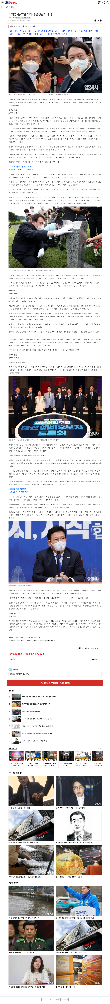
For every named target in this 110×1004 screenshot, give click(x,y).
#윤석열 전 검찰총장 (15, 654)
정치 (7, 7)
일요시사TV (13, 748)
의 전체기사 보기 (89, 648)
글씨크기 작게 (95, 20)
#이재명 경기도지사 (29, 654)
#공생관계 (40, 654)
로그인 (44, 999)
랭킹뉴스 (12, 691)
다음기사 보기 (96, 659)
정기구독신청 (64, 999)
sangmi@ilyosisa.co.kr (23, 17)
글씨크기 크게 (101, 20)
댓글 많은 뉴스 (14, 883)
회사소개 (56, 999)
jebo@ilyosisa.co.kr (47, 640)
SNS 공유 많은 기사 (15, 773)
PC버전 (50, 999)
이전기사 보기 (14, 659)
